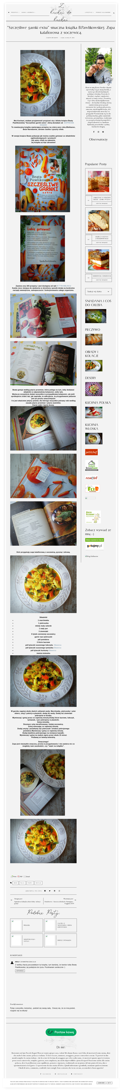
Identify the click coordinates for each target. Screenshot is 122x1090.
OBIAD (15, 883)
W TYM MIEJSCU (64, 286)
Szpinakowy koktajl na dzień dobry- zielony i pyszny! (27, 902)
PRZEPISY (30, 883)
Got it (109, 1082)
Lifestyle (88, 12)
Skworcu (57, 645)
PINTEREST (77, 1074)
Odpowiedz (20, 970)
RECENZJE (38, 883)
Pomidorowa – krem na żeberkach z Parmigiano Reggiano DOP (59, 902)
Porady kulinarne (102, 12)
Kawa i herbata (28, 12)
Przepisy (15, 12)
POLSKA (22, 883)
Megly (17, 962)
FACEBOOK (45, 1074)
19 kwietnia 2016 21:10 (28, 962)
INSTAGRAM (61, 1074)
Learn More (101, 1082)
